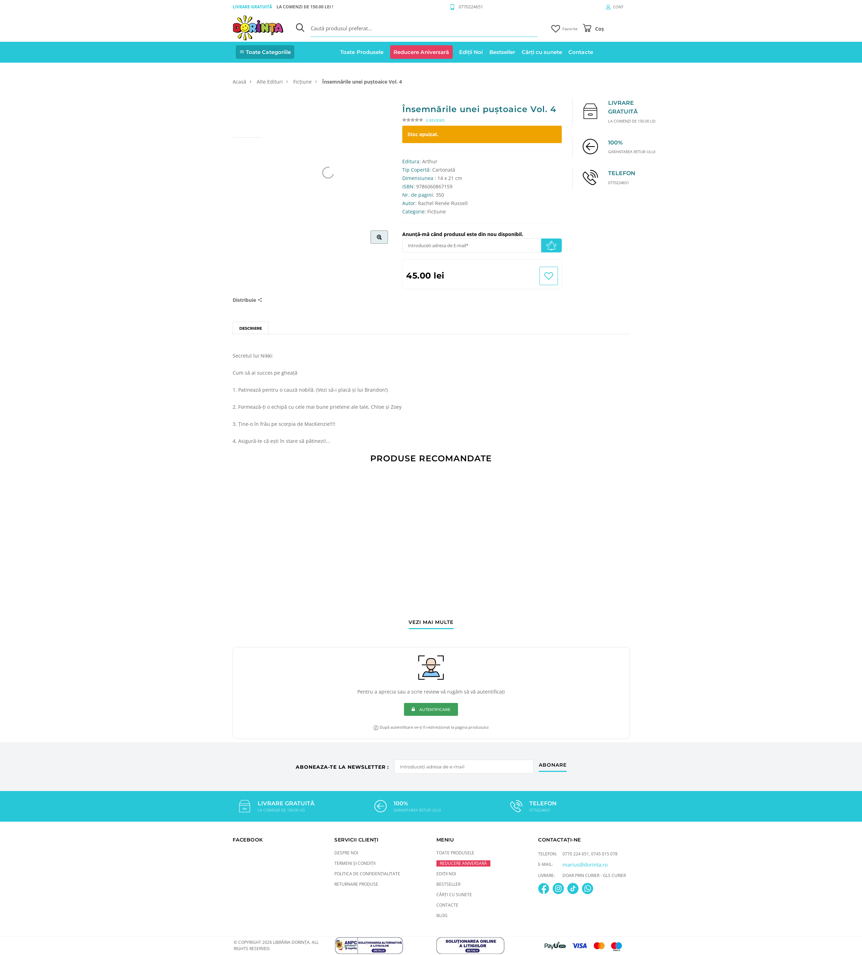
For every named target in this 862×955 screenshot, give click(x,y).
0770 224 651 (575, 854)
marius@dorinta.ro (585, 864)
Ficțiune (302, 81)
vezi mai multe (431, 622)
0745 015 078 (604, 854)
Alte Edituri (270, 81)
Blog (442, 915)
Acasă (239, 81)
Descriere (250, 328)
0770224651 (471, 7)
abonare (553, 765)
